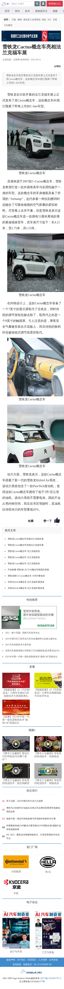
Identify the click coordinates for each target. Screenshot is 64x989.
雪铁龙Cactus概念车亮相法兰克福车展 (26, 539)
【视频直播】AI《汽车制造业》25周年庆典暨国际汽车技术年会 (48, 692)
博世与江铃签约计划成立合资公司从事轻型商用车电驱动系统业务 (33, 810)
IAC (49, 19)
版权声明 (10, 960)
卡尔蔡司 (8, 25)
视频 (55, 11)
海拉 (44, 19)
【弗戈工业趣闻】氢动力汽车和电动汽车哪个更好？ (15, 756)
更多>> (5, 665)
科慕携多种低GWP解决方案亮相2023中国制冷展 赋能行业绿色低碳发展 (33, 827)
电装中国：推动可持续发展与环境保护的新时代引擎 (31, 819)
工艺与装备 (48, 952)
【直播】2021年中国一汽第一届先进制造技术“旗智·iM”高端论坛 (15, 719)
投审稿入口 (54, 3)
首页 (7, 11)
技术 (27, 11)
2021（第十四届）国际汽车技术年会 (22, 633)
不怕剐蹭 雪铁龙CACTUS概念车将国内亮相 (28, 570)
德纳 (19, 19)
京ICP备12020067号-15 (50, 978)
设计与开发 (16, 951)
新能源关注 (41, 11)
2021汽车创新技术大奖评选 (18, 644)
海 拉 (48, 871)
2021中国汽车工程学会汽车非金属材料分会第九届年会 (31, 639)
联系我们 (32, 960)
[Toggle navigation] (8, 3)
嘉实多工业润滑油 (32, 19)
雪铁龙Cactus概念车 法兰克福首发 (24, 551)
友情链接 (17, 964)
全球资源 (53, 960)
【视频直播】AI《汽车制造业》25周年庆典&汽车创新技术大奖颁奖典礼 (16, 692)
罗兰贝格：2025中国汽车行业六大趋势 (24, 801)
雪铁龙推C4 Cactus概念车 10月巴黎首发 (26, 576)
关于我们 (21, 960)
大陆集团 (16, 871)
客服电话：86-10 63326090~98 (37, 964)
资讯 (17, 11)
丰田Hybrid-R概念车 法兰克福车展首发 (26, 582)
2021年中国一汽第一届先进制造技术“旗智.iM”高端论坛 (31, 656)
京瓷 (55, 19)
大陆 (14, 19)
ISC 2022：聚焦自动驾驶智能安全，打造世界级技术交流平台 (33, 837)
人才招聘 (42, 960)
